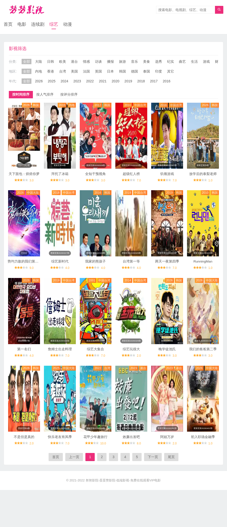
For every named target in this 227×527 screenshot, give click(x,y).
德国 (134, 72)
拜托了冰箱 (59, 177)
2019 (128, 81)
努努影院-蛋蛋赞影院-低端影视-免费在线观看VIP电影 (123, 493)
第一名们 (24, 359)
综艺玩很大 (131, 359)
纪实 (170, 62)
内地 (38, 72)
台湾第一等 (131, 268)
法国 (86, 72)
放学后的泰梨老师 (203, 177)
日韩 (50, 62)
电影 (21, 24)
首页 (8, 24)
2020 (115, 81)
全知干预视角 (95, 177)
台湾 (62, 72)
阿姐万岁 (167, 450)
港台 (74, 62)
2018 (141, 81)
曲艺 (182, 62)
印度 (158, 72)
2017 (154, 81)
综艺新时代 (59, 268)
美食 (146, 62)
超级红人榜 (131, 177)
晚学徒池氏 (167, 359)
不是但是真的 (24, 450)
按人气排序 (44, 95)
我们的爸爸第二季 (203, 359)
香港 (50, 72)
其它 (170, 72)
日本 (110, 72)
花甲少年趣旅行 (95, 450)
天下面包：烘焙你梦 (24, 177)
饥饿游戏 (167, 177)
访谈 (98, 62)
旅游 (122, 62)
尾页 (171, 470)
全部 (26, 62)
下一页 (153, 470)
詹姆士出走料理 (60, 359)
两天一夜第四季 (167, 268)
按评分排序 (69, 95)
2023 (77, 81)
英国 (98, 72)
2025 (51, 81)
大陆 (38, 62)
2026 (39, 81)
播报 (110, 62)
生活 (194, 62)
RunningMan (203, 268)
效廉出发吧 (131, 450)
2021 (103, 81)
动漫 (67, 24)
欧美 (62, 62)
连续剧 (37, 24)
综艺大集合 (95, 359)
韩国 (122, 72)
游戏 (206, 62)
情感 (86, 62)
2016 (166, 81)
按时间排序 (20, 95)
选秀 (158, 62)
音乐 (134, 62)
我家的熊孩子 (95, 268)
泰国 (146, 72)
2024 (64, 81)
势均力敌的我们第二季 (25, 268)
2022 (90, 81)
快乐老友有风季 (60, 450)
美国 (74, 72)
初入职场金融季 (203, 450)
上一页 (74, 470)
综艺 (53, 24)
